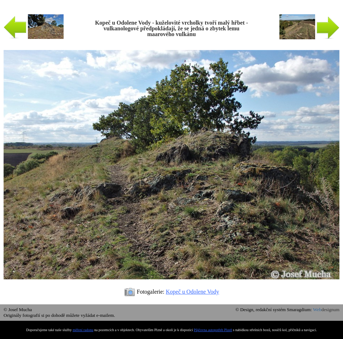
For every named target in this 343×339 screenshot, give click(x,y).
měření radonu (83, 330)
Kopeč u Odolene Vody (192, 292)
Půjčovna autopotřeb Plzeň (213, 330)
